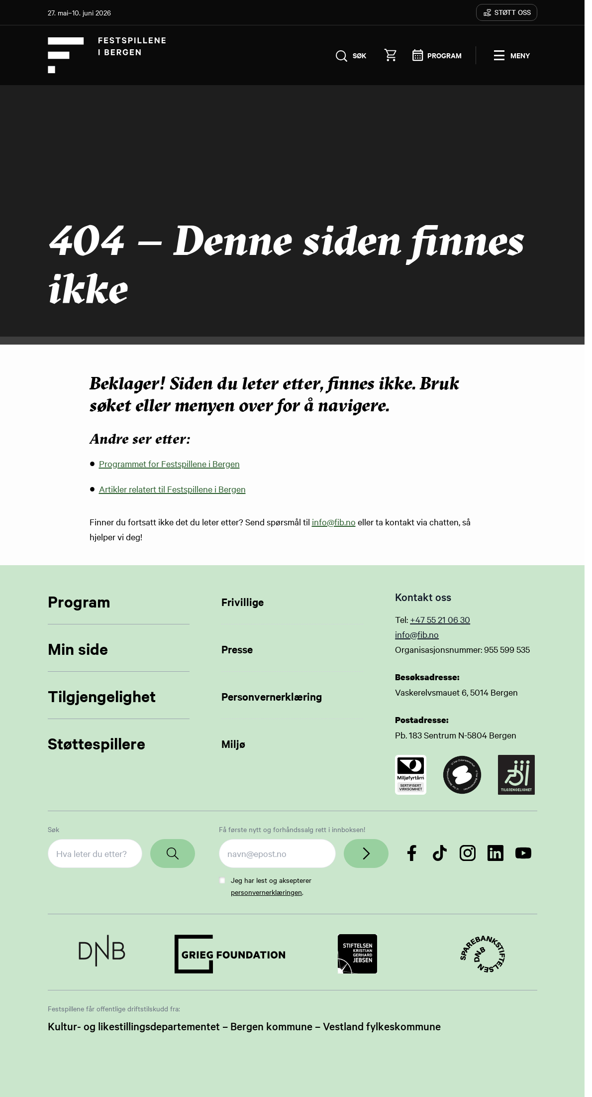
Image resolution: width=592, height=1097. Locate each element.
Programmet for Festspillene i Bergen (169, 463)
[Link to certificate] (410, 775)
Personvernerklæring (271, 696)
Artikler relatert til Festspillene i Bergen (172, 488)
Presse (237, 649)
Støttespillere (96, 743)
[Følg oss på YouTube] (523, 853)
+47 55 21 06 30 (440, 619)
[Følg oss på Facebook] (412, 853)
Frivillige (242, 602)
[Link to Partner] (102, 954)
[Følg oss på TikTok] (440, 853)
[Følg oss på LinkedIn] (495, 853)
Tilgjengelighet (102, 696)
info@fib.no (334, 521)
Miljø (233, 743)
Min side (78, 648)
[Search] (172, 853)
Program (79, 601)
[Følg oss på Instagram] (468, 853)
